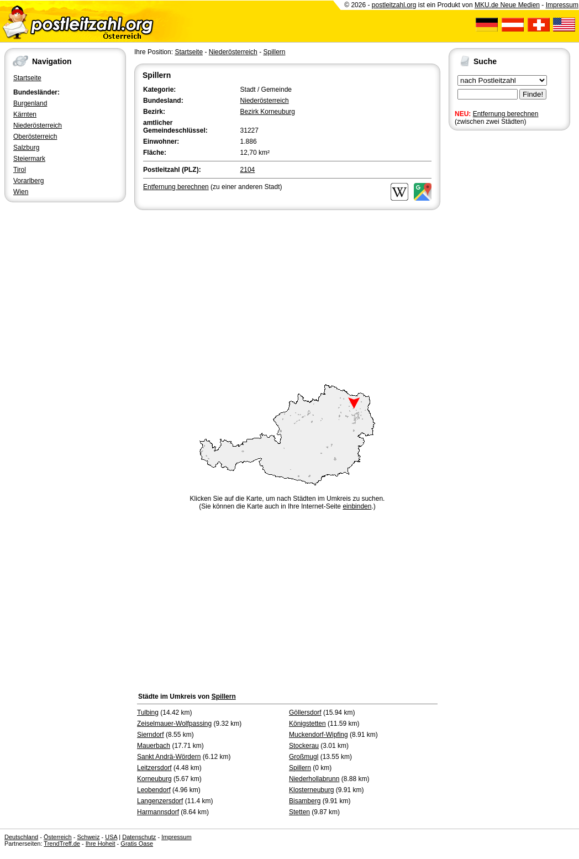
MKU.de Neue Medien (507, 5)
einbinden (357, 506)
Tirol (19, 170)
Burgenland (30, 103)
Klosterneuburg (311, 790)
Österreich (58, 837)
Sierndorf (150, 734)
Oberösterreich (35, 136)
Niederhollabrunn (314, 779)
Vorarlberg (28, 181)
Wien (20, 192)
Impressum (562, 5)
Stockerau (304, 746)
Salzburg (26, 147)
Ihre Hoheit (100, 843)
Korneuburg (154, 779)
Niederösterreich (37, 125)
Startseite (27, 78)
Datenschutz (139, 837)
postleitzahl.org (394, 5)
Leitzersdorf (154, 768)
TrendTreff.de (62, 843)
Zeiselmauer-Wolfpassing (174, 723)
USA (111, 837)
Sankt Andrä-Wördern (169, 757)
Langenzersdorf (160, 801)
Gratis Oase (136, 843)
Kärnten (24, 114)
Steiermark (29, 159)
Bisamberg (304, 801)
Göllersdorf (305, 712)
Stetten (299, 812)
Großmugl (303, 757)
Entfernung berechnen (506, 114)
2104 (247, 170)
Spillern (274, 52)
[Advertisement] (287, 295)
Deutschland (21, 837)
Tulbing (148, 712)
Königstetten (307, 723)
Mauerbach (153, 746)
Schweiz (88, 837)
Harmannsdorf (158, 812)
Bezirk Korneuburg (267, 112)
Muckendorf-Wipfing (318, 734)
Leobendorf (154, 790)
